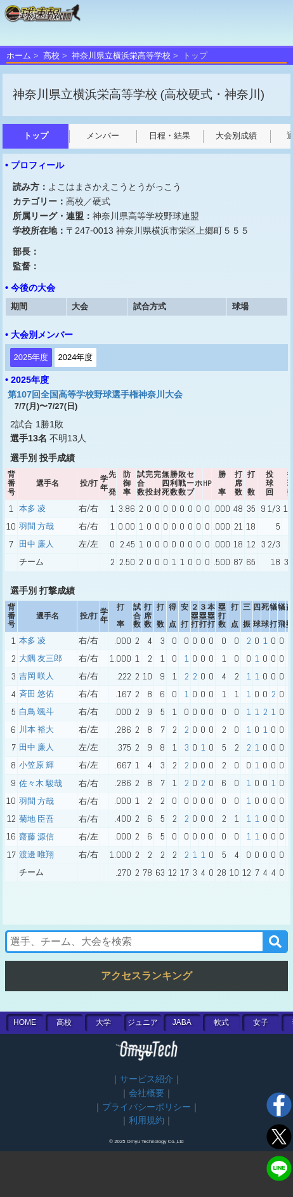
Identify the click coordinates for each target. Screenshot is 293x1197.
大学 (103, 1022)
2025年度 (31, 357)
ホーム (18, 55)
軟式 (221, 1022)
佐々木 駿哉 (40, 783)
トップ (35, 135)
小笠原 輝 (36, 764)
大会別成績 (236, 135)
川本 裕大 (36, 729)
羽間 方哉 (36, 526)
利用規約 (146, 1120)
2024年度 (75, 357)
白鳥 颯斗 (36, 711)
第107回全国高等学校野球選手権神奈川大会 (95, 394)
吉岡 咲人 (36, 676)
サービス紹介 (146, 1079)
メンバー (102, 135)
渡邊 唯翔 (36, 854)
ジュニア (142, 1022)
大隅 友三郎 (40, 658)
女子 (260, 1022)
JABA (182, 1022)
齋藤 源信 (36, 836)
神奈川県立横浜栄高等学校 (121, 55)
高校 (51, 55)
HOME (24, 1022)
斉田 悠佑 (36, 693)
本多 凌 (32, 508)
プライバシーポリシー (146, 1107)
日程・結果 (169, 135)
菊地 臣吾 (36, 818)
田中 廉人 (36, 543)
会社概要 (146, 1093)
